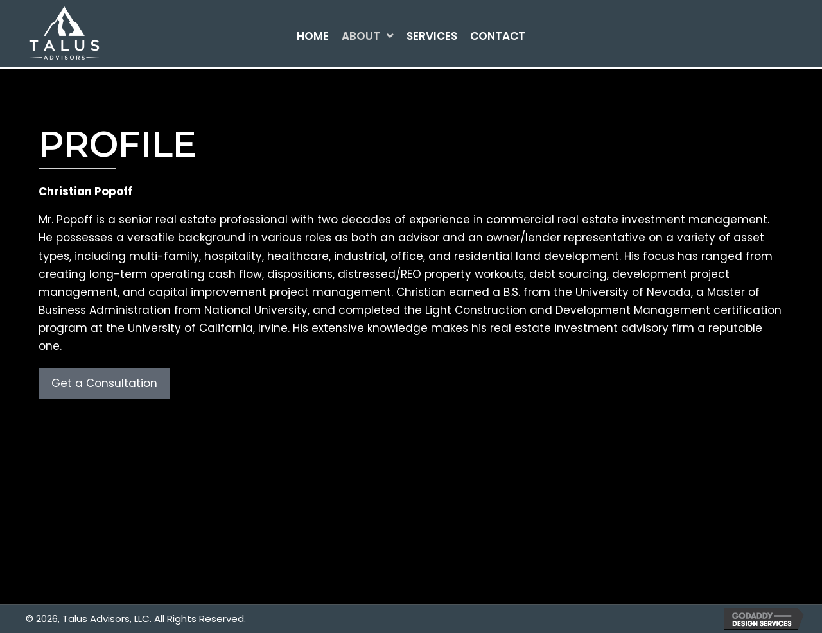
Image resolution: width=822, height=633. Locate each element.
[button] (104, 383)
